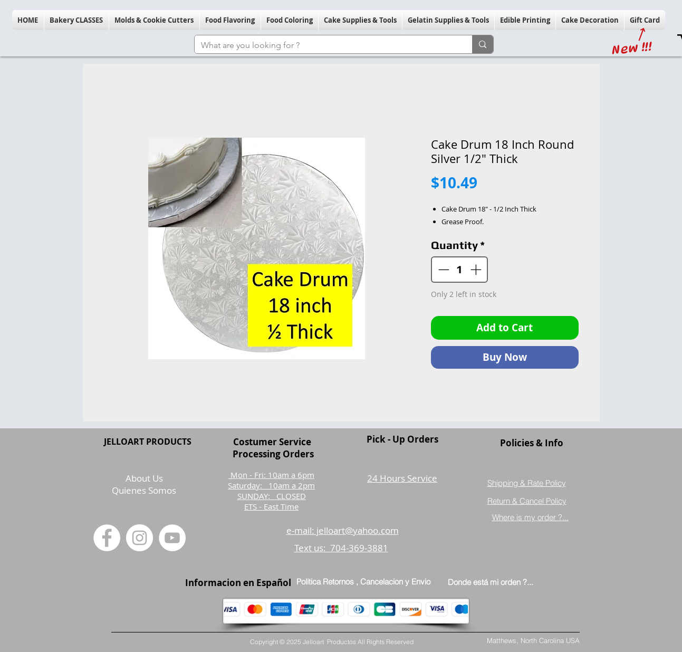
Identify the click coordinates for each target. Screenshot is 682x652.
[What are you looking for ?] (325, 45)
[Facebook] (106, 537)
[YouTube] (172, 537)
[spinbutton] (459, 269)
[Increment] (476, 269)
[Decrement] (442, 269)
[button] (76, 20)
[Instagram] (139, 537)
